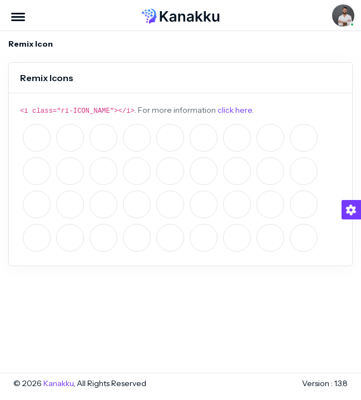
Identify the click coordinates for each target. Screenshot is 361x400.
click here (234, 110)
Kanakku (58, 383)
